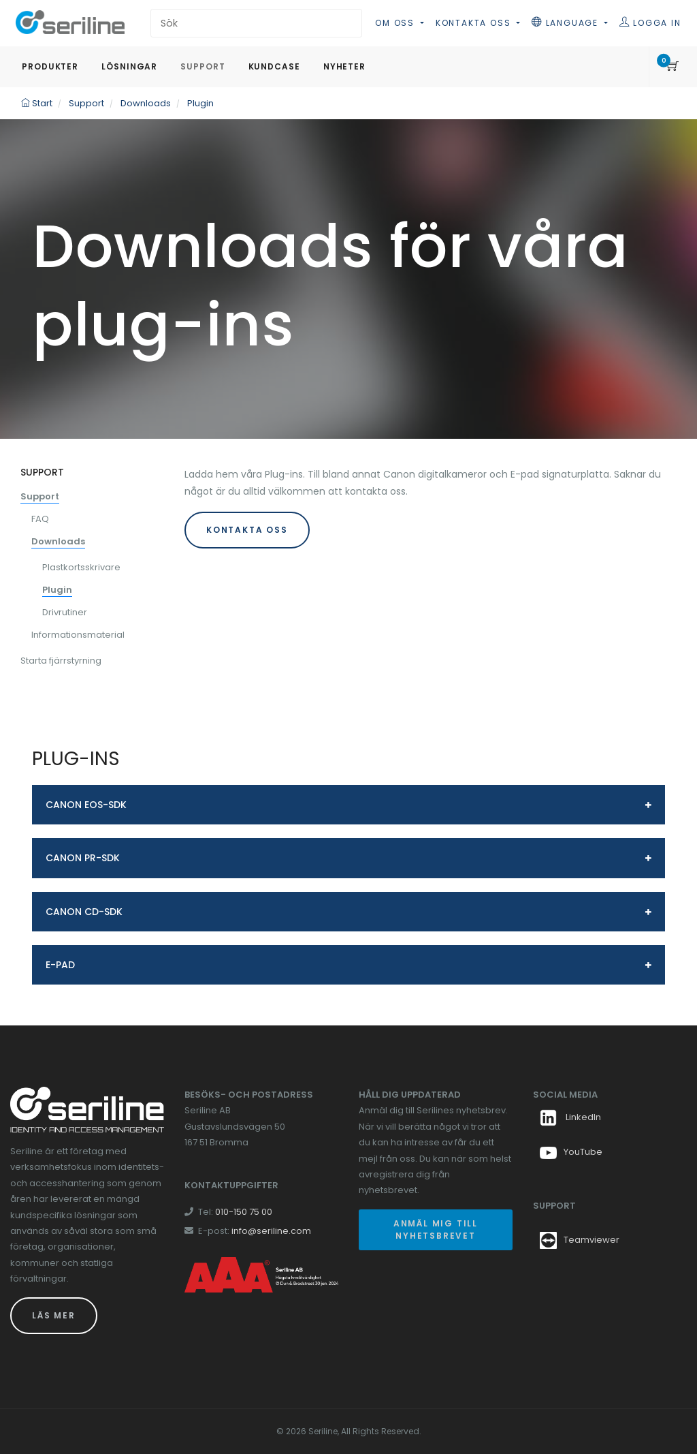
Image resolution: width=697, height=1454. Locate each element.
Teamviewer (591, 1239)
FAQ (40, 518)
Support (39, 496)
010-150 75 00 (243, 1211)
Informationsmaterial (78, 634)
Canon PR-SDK (83, 858)
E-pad (60, 965)
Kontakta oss (475, 23)
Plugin (57, 589)
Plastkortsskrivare (81, 567)
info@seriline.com (271, 1230)
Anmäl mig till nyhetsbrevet (435, 1229)
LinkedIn (570, 1117)
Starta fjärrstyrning (60, 660)
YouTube (571, 1151)
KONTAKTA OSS (247, 530)
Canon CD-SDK (84, 912)
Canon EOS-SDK (86, 805)
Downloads (58, 541)
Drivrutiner (64, 612)
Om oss (396, 23)
